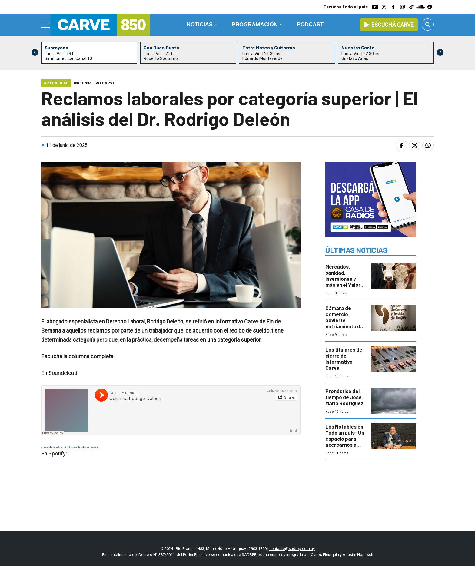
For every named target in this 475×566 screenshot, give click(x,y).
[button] (440, 52)
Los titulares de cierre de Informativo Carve (343, 358)
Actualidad (56, 82)
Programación (255, 25)
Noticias (200, 25)
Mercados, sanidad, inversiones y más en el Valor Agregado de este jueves (342, 281)
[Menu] (45, 24)
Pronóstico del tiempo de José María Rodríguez (344, 397)
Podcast (310, 25)
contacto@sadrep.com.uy (292, 548)
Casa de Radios (52, 447)
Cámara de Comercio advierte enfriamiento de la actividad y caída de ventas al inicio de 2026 (344, 326)
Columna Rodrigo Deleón (82, 447)
